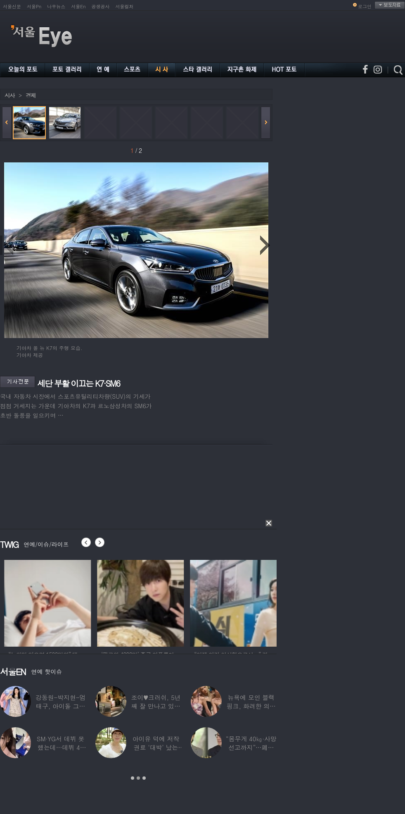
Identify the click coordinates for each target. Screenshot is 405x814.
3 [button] (144, 778)
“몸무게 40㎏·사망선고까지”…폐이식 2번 (251, 747)
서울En (78, 6)
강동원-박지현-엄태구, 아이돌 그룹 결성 (60, 706)
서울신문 (12, 6)
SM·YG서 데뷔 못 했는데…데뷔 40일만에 (60, 747)
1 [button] (132, 778)
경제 (31, 95)
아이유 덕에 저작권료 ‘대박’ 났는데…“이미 (156, 747)
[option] (68, 602)
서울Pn (34, 6)
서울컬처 (125, 6)
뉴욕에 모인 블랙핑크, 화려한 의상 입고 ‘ (251, 706)
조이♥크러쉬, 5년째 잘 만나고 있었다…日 (156, 706)
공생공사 (101, 6)
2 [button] (138, 778)
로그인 (365, 6)
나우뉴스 (56, 6)
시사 (9, 95)
